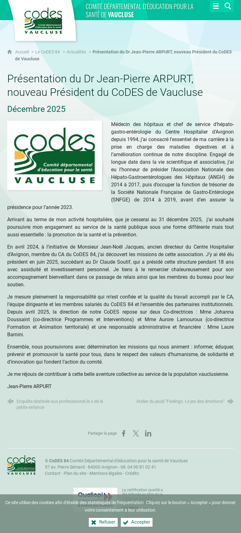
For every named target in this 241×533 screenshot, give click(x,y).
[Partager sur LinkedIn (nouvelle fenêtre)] (148, 433)
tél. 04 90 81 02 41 (138, 467)
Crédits (132, 473)
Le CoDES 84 (47, 52)
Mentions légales (105, 473)
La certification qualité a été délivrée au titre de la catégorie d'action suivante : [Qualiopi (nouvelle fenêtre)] (142, 499)
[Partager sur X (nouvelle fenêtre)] (136, 433)
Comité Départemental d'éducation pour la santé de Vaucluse (118, 461)
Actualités (76, 52)
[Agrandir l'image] (54, 155)
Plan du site (75, 473)
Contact (53, 473)
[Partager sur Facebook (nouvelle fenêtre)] (123, 433)
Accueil (22, 52)
